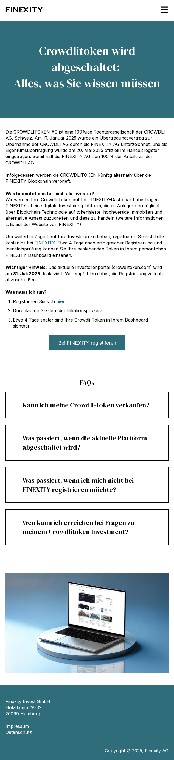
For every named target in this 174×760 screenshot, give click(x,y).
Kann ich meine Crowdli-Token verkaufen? (86, 405)
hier (60, 301)
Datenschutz (18, 732)
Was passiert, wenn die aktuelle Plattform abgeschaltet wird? (85, 443)
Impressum (17, 726)
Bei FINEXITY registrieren (87, 343)
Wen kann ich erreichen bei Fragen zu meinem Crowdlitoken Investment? (78, 527)
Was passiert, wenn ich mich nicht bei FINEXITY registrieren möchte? (78, 485)
